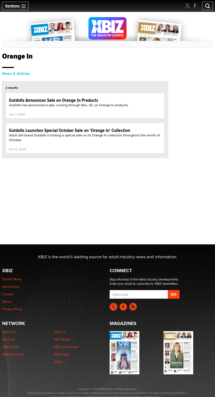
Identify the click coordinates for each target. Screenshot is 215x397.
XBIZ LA (60, 331)
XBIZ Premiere (13, 354)
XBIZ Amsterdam (66, 346)
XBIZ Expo (61, 354)
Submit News (12, 279)
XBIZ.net (8, 339)
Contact (8, 294)
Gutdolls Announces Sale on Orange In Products (53, 100)
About (6, 301)
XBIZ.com (9, 331)
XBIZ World (10, 346)
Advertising (10, 286)
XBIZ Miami (62, 339)
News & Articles (16, 73)
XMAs (58, 361)
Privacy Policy (12, 309)
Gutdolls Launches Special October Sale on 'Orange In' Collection (69, 130)
